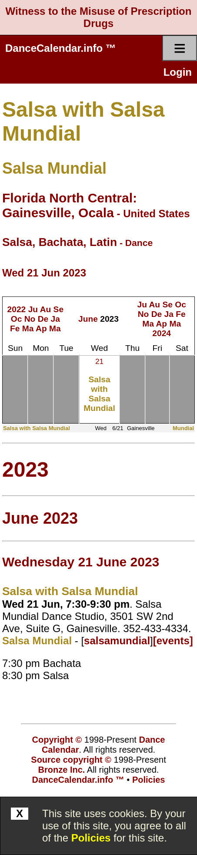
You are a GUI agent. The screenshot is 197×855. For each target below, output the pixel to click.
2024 (161, 333)
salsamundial (117, 640)
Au (45, 309)
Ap (41, 328)
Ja (55, 318)
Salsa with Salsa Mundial (99, 394)
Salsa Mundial (54, 168)
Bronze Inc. (61, 769)
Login (178, 72)
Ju (33, 309)
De (43, 318)
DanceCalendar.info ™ (60, 48)
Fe (15, 328)
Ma (28, 328)
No (30, 318)
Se (58, 309)
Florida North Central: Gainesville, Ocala (69, 205)
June (88, 318)
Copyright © (57, 739)
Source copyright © (71, 759)
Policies (91, 838)
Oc (16, 318)
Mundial (183, 428)
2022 (16, 309)
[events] (173, 640)
